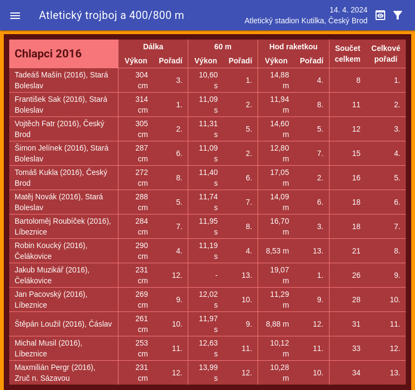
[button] (15, 15)
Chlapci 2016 (48, 53)
